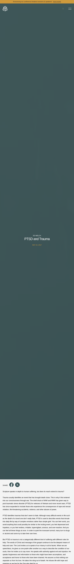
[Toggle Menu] (69, 9)
